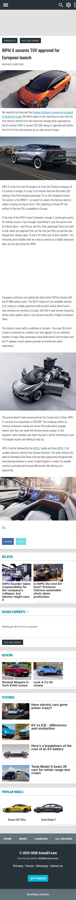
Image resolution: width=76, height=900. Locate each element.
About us (56, 866)
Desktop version (38, 894)
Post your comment (30, 40)
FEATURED (8, 697)
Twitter (21, 541)
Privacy (18, 866)
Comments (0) (10, 40)
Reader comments (16, 612)
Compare (41, 838)
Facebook (8, 541)
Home (8, 838)
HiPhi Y (61, 448)
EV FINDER (38, 878)
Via (3, 527)
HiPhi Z (36, 448)
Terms (30, 866)
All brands (63, 838)
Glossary (42, 866)
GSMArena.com (48, 858)
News (23, 838)
